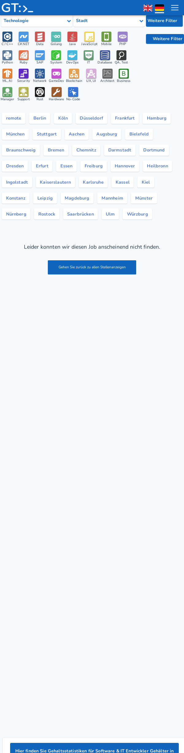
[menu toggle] (174, 7)
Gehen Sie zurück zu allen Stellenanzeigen (92, 274)
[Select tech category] (36, 21)
